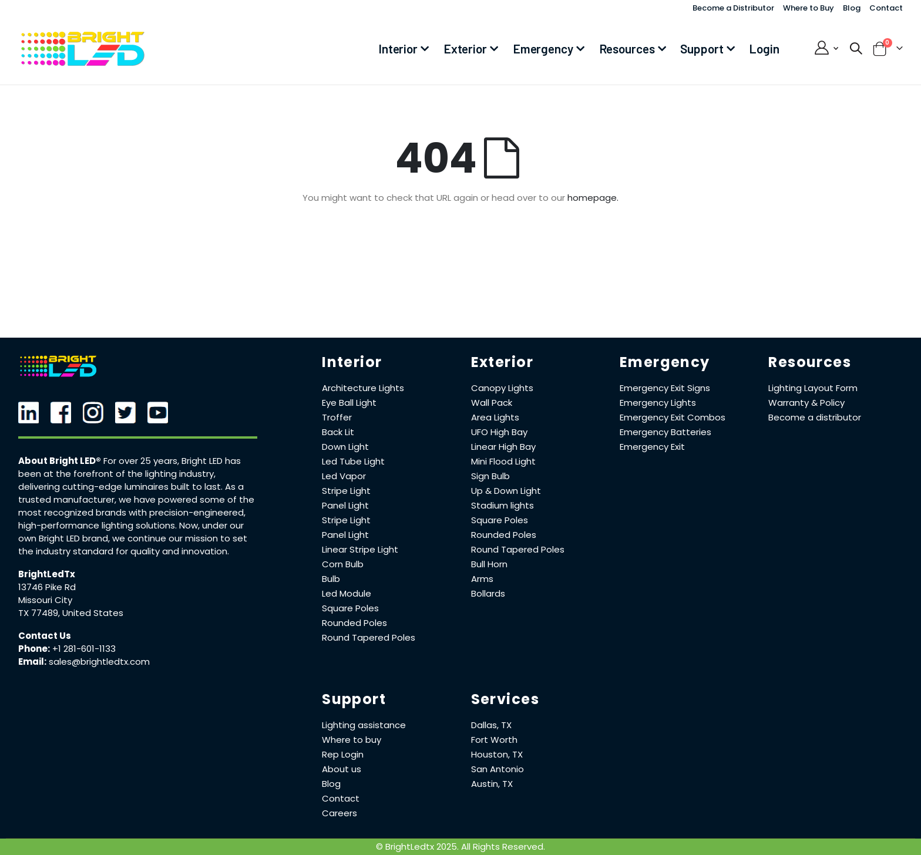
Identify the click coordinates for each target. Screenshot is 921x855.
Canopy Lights (502, 388)
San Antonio (497, 769)
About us (341, 769)
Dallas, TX (491, 725)
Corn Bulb (343, 564)
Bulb (331, 579)
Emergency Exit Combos (672, 417)
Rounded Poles (354, 623)
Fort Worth (494, 739)
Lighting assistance (364, 725)
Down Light (345, 446)
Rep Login (343, 754)
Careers (339, 813)
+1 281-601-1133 (84, 648)
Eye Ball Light (349, 402)
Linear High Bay (503, 446)
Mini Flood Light (503, 461)
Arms (482, 579)
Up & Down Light (506, 490)
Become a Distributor (733, 8)
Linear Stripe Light (360, 549)
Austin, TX (492, 783)
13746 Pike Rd (47, 587)
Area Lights (495, 417)
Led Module (346, 593)
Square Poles (350, 608)
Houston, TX (497, 754)
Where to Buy (808, 8)
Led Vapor (344, 476)
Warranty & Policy (806, 402)
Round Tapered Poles (368, 637)
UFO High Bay (499, 432)
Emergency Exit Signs (665, 388)
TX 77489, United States (70, 613)
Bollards (488, 593)
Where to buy (351, 739)
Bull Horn (489, 564)
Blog (852, 8)
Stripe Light (346, 490)
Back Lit (338, 432)
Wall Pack (491, 402)
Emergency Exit (652, 446)
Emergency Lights (658, 402)
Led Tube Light (353, 461)
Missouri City (45, 600)
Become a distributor (814, 417)
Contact (886, 8)
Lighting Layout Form (813, 388)
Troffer (337, 417)
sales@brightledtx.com (99, 661)
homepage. (593, 197)
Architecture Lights (363, 388)
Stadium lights (502, 505)
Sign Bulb (490, 476)
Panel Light (345, 505)
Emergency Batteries (665, 432)
